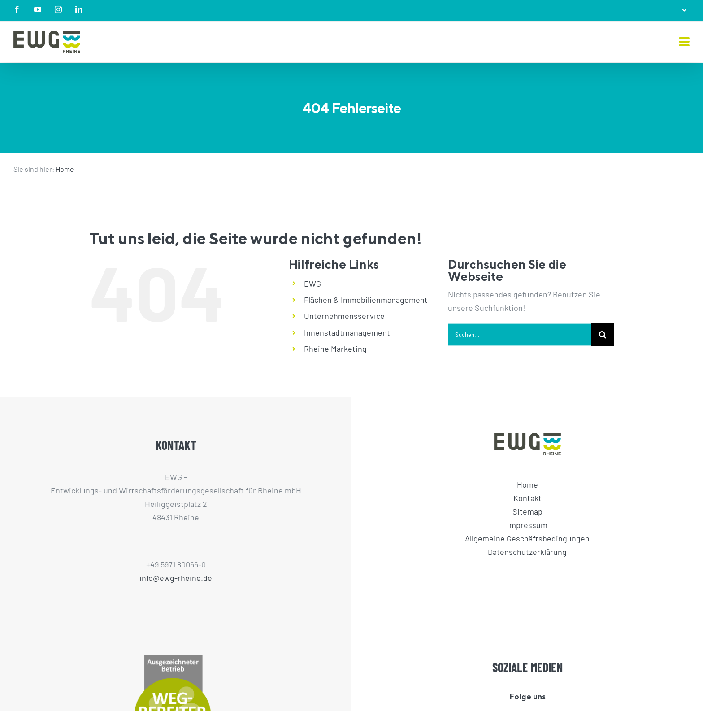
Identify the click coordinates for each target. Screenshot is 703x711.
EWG (312, 283)
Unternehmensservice (344, 316)
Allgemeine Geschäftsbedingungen (527, 538)
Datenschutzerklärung (527, 552)
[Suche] (602, 334)
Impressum (527, 525)
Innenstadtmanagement (347, 332)
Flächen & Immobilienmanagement (366, 300)
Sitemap (527, 511)
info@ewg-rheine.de (175, 578)
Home (65, 169)
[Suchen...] (519, 334)
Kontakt (527, 498)
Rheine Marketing (335, 348)
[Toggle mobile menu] (684, 42)
